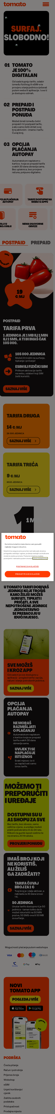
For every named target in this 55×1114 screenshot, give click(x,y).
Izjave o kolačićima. (40, 558)
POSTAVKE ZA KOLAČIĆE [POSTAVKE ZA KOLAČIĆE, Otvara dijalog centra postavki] (27, 566)
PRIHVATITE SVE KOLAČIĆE (27, 574)
